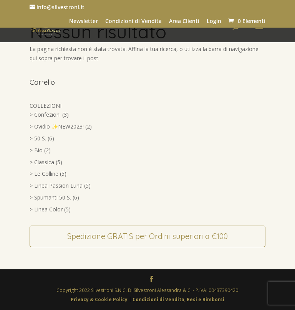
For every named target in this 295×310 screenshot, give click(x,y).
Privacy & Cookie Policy (100, 299)
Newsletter (83, 21)
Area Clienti (184, 21)
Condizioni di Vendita (133, 21)
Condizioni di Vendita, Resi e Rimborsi (178, 299)
